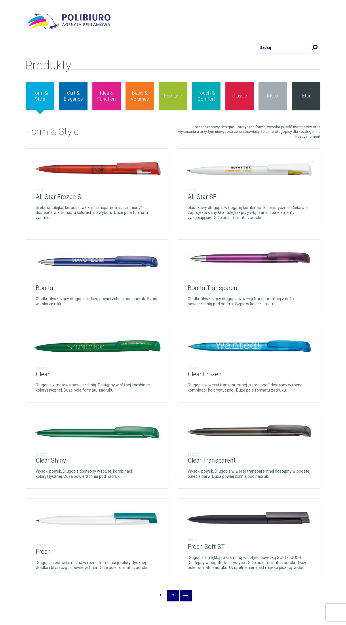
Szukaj (314, 47)
